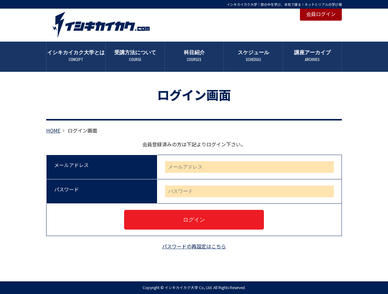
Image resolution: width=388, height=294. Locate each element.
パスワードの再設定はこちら (194, 246)
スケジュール (253, 55)
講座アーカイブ (312, 55)
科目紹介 (194, 55)
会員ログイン (321, 14)
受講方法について (135, 55)
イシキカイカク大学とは (75, 55)
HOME (53, 130)
